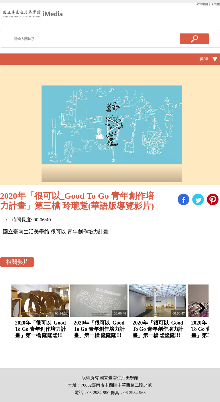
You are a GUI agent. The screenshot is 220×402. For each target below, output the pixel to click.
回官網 (215, 4)
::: (194, 4)
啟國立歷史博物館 (33, 13)
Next (200, 308)
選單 (204, 59)
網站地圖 (202, 4)
